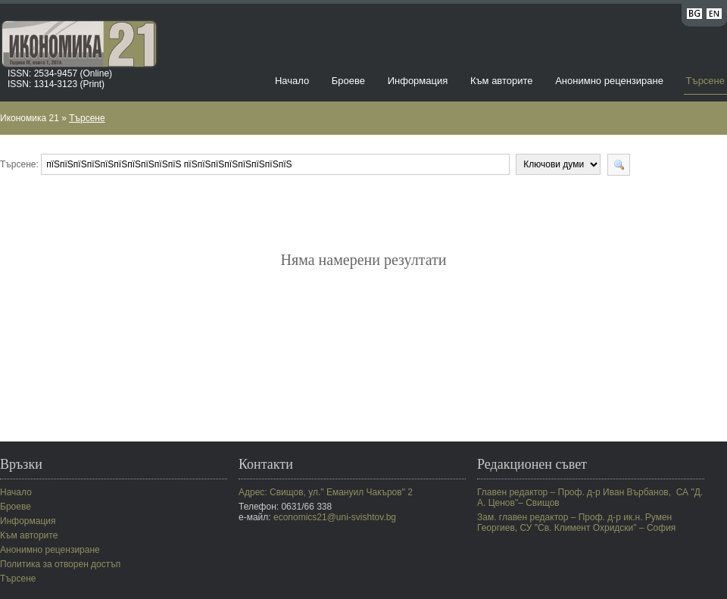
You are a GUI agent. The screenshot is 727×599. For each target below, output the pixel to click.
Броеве (348, 80)
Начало (292, 80)
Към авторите (501, 80)
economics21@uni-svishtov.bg (334, 517)
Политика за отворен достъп (60, 564)
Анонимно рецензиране (609, 80)
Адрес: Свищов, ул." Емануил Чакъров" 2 (326, 492)
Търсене (705, 80)
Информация (418, 80)
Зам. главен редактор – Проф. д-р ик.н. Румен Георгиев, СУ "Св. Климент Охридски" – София (576, 522)
